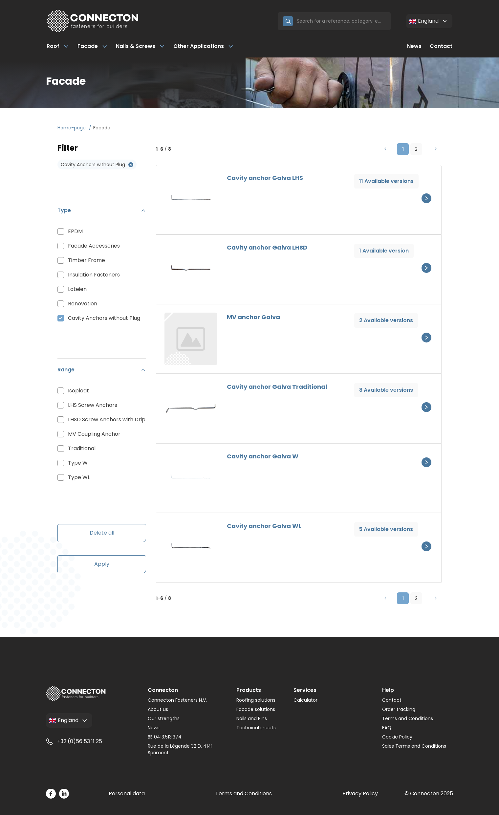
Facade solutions (255, 709)
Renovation (82, 303)
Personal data (127, 793)
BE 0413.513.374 (165, 737)
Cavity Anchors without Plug (104, 318)
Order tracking (398, 709)
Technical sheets (256, 727)
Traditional (82, 448)
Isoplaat (78, 390)
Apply (101, 564)
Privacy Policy (360, 793)
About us (158, 709)
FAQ (386, 727)
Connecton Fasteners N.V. (177, 700)
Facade (92, 46)
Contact (441, 46)
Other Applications (203, 46)
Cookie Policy (397, 737)
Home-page (72, 127)
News (414, 46)
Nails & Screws (140, 46)
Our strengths (164, 718)
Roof (58, 46)
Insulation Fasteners (94, 274)
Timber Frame (86, 260)
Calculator (305, 700)
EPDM (75, 231)
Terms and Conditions (407, 718)
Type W (78, 463)
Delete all (102, 533)
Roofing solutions (255, 700)
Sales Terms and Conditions (414, 746)
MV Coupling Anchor (94, 434)
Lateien (77, 289)
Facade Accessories (94, 246)
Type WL (79, 477)
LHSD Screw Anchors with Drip (106, 419)
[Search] (341, 21)
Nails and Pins (251, 718)
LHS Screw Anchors (92, 405)
